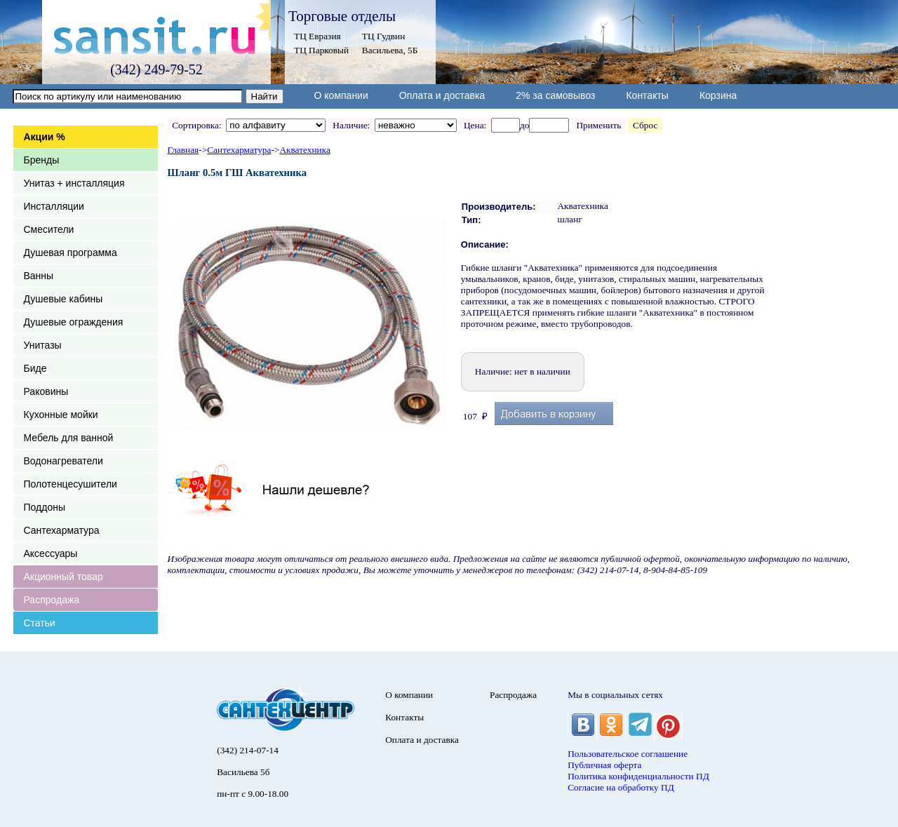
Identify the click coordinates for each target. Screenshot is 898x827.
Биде (35, 368)
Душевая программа (70, 252)
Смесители (49, 229)
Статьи (39, 622)
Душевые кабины (63, 298)
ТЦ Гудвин (383, 36)
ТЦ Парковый (321, 50)
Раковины (46, 391)
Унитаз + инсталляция (74, 183)
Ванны (39, 275)
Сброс (645, 125)
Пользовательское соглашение (628, 753)
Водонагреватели (63, 460)
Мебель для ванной (69, 437)
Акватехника (304, 149)
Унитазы (43, 345)
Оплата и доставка (442, 95)
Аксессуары (51, 553)
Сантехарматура (62, 530)
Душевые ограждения (73, 322)
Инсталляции (54, 206)
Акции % (44, 136)
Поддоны (44, 507)
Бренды (42, 160)
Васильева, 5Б (390, 50)
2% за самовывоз (555, 95)
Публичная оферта (604, 765)
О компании (341, 95)
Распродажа (52, 599)
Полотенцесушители (70, 484)
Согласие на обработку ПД (621, 787)
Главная (183, 149)
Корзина (718, 95)
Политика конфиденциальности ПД (638, 776)
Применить (599, 125)
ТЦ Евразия (317, 36)
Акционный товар (63, 576)
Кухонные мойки (61, 414)
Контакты (647, 95)
